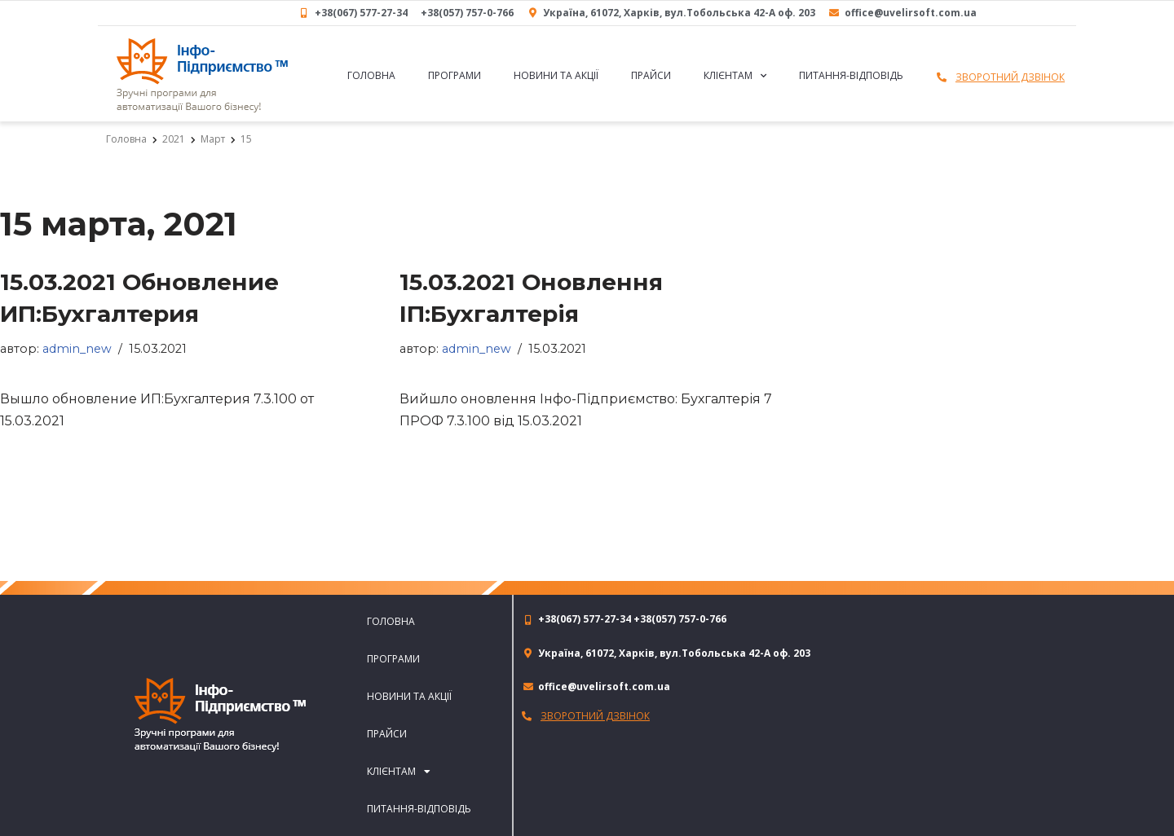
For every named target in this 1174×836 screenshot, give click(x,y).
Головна (371, 75)
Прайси (651, 75)
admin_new (77, 348)
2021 (173, 139)
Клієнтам (735, 75)
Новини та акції (556, 75)
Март (213, 139)
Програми (454, 75)
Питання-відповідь (851, 75)
